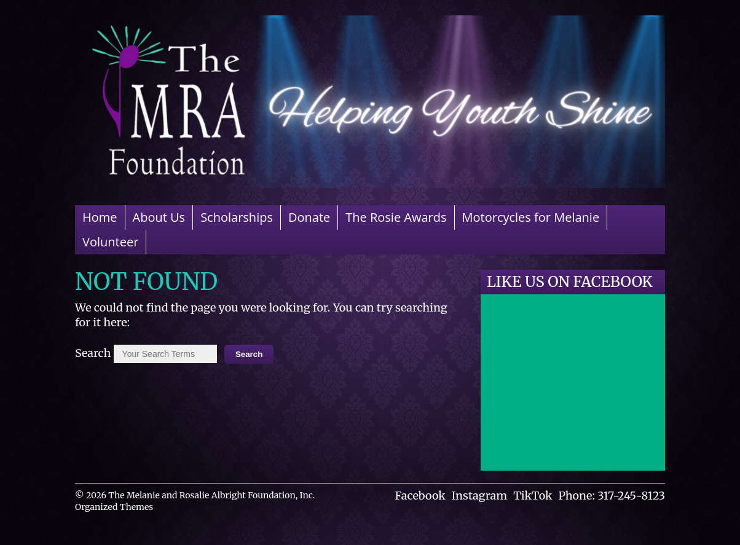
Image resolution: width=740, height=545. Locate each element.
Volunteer (110, 241)
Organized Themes (114, 506)
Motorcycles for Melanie (531, 217)
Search (93, 353)
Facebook (420, 495)
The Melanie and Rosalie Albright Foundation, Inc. (211, 495)
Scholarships (236, 217)
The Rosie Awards (395, 217)
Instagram (479, 495)
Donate (309, 217)
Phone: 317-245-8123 (611, 495)
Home (99, 217)
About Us (159, 217)
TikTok (532, 495)
